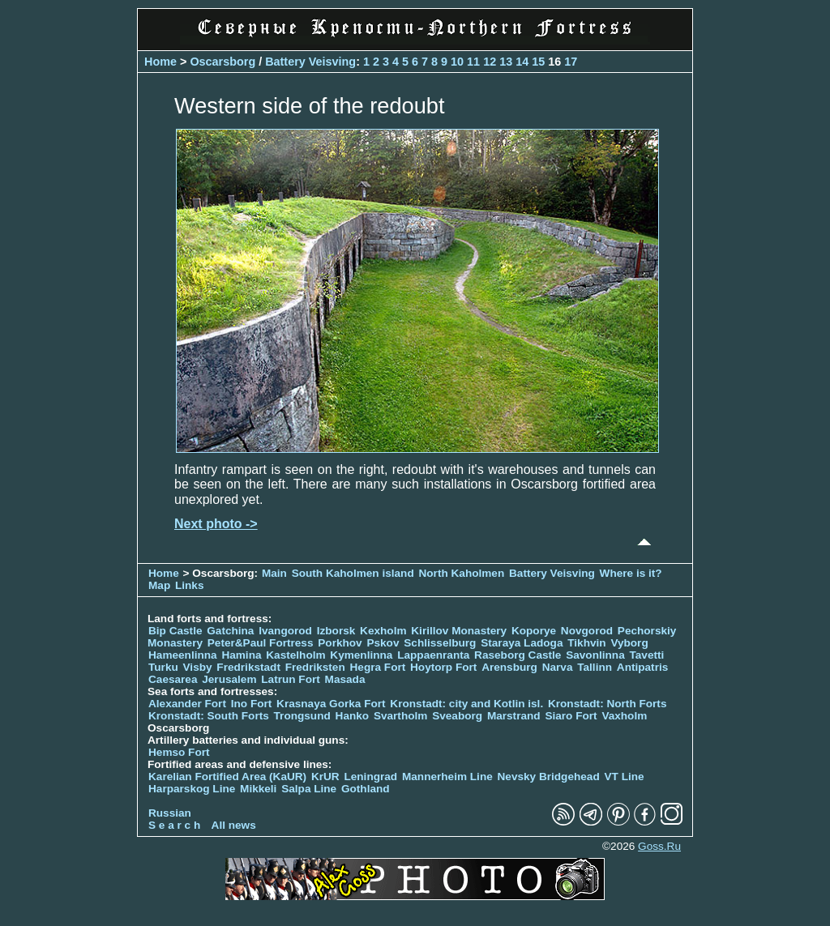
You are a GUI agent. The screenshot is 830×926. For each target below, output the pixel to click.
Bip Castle (175, 631)
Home (160, 61)
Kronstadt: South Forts (208, 716)
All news (234, 825)
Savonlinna (595, 655)
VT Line (624, 776)
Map (159, 585)
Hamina (241, 655)
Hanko (353, 716)
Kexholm (383, 631)
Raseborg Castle (517, 655)
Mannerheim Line (447, 776)
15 (538, 61)
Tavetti (646, 655)
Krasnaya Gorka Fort (330, 704)
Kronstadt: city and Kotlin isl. (466, 704)
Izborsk (336, 631)
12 (489, 61)
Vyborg (629, 643)
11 (473, 61)
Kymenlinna (361, 655)
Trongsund (302, 716)
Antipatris (642, 667)
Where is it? (631, 573)
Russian (169, 813)
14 (522, 61)
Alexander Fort (187, 704)
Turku (163, 667)
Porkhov (340, 643)
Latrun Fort (290, 679)
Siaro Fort (571, 716)
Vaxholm (624, 716)
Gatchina (230, 631)
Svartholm (400, 716)
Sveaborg (457, 716)
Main (274, 573)
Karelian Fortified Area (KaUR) (227, 776)
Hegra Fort (378, 667)
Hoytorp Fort (443, 667)
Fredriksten (315, 667)
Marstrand (514, 716)
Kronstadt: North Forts (607, 704)
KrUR (325, 776)
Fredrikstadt (248, 667)
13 (505, 61)
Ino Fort (251, 704)
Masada (345, 679)
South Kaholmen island (353, 573)
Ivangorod (285, 631)
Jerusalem (229, 679)
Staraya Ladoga (522, 643)
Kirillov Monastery (459, 631)
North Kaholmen (461, 573)
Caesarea (172, 679)
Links (189, 585)
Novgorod (587, 631)
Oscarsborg (222, 61)
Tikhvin (586, 643)
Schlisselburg (440, 643)
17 (570, 61)
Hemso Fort (179, 752)
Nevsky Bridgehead (549, 776)
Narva (557, 667)
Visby (197, 667)
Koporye (533, 631)
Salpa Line (308, 789)
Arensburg (509, 667)
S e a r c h (174, 825)
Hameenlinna (182, 655)
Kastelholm (295, 655)
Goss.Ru (659, 846)
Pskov (382, 643)
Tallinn (594, 667)
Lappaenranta (433, 655)
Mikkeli (258, 789)
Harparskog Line (191, 789)
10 (457, 61)
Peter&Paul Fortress (261, 643)
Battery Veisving (310, 61)
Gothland (365, 789)
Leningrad (370, 776)
